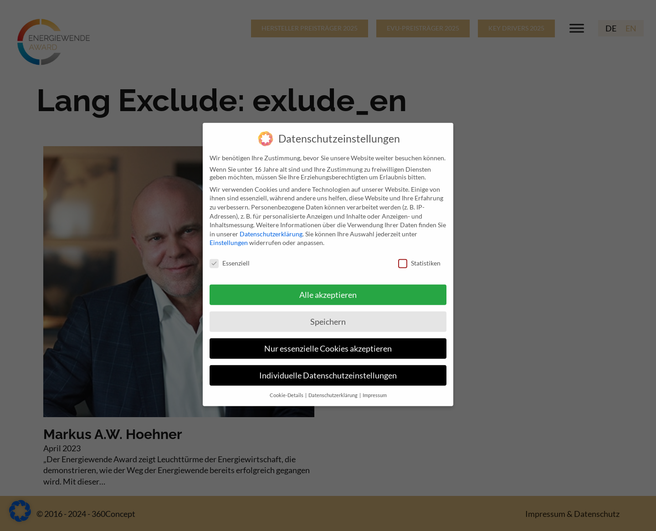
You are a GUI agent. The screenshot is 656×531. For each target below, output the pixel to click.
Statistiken (419, 257)
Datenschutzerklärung (271, 228)
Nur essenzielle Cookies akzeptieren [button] (328, 342)
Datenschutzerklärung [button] (333, 389)
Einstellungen (229, 236)
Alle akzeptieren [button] (328, 289)
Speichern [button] (328, 316)
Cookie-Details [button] (287, 389)
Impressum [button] (375, 389)
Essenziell (230, 257)
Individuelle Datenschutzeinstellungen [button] (328, 369)
